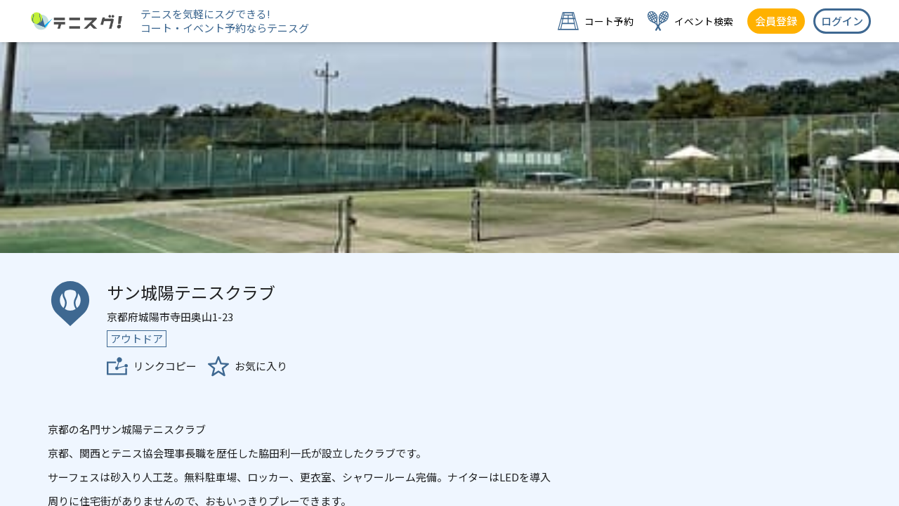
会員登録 (776, 20)
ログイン (842, 20)
